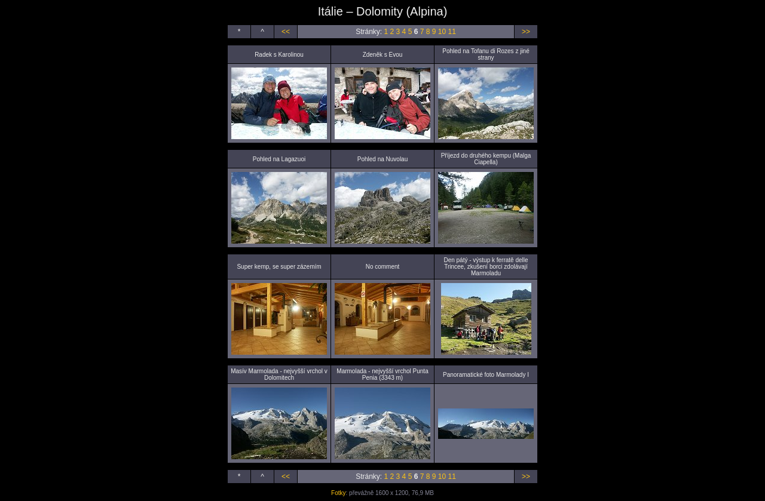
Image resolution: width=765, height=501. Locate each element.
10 (442, 31)
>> (526, 31)
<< (285, 31)
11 (451, 31)
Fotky (338, 493)
